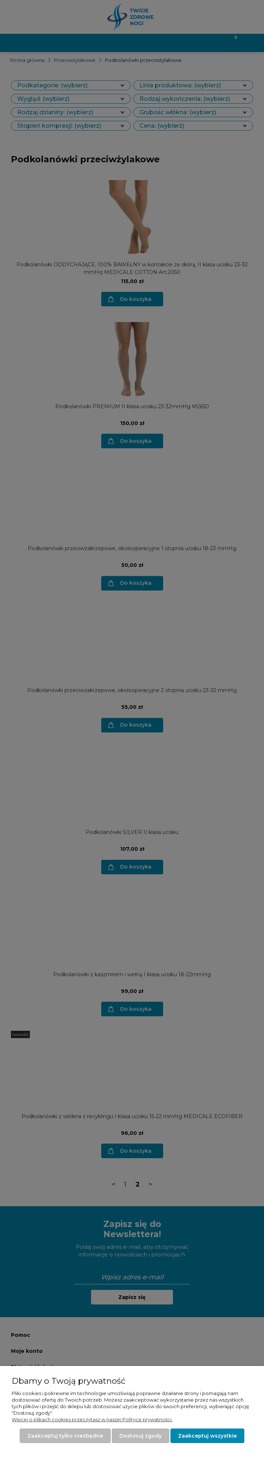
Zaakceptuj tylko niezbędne (65, 1436)
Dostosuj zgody (140, 1436)
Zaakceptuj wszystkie (207, 1436)
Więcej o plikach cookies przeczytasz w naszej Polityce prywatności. (92, 1419)
